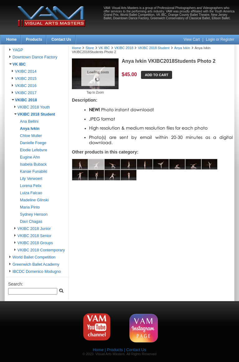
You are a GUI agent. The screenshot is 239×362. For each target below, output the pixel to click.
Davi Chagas (31, 221)
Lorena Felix (30, 186)
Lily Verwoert (31, 178)
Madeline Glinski (34, 200)
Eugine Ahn (30, 157)
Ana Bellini (29, 121)
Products (34, 39)
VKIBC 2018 (26, 100)
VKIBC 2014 (25, 71)
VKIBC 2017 (25, 93)
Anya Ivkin (30, 128)
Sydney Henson (34, 214)
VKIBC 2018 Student (36, 114)
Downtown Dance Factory (34, 57)
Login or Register (220, 39)
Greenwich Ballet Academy (35, 264)
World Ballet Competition (33, 257)
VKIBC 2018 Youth (33, 107)
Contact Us (61, 39)
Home (11, 39)
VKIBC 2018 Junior (34, 229)
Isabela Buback (33, 164)
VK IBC (19, 64)
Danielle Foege (33, 143)
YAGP (17, 50)
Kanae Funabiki (33, 171)
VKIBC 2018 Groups (35, 243)
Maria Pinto (30, 207)
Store (90, 48)
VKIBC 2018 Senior (34, 236)
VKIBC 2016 (25, 86)
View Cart (192, 39)
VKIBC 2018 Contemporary (41, 250)
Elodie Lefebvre (33, 150)
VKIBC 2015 (25, 78)
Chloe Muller (31, 136)
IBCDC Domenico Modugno (36, 271)
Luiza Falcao (31, 193)
